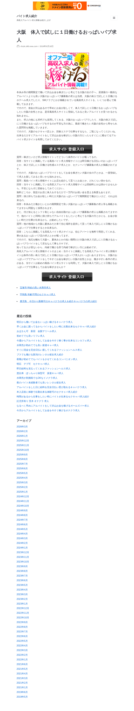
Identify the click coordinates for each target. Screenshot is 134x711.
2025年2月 (22, 487)
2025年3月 (22, 482)
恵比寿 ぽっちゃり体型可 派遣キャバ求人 (40, 373)
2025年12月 (23, 440)
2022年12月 (23, 608)
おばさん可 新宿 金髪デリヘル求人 (36, 331)
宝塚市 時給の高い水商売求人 (35, 287)
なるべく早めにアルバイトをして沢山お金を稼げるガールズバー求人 (53, 406)
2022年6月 (22, 636)
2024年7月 (22, 520)
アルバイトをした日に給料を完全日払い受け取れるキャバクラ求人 (52, 387)
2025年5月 (22, 473)
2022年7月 (22, 631)
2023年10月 (23, 561)
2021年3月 (22, 678)
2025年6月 (22, 468)
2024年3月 (22, 538)
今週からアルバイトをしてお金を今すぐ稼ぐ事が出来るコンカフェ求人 (54, 340)
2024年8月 (22, 515)
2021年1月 (22, 687)
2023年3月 (22, 594)
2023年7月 (22, 575)
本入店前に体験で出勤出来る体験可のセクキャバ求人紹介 (47, 392)
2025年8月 (22, 459)
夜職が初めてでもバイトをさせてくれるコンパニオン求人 (47, 359)
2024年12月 (23, 496)
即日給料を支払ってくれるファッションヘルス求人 (43, 368)
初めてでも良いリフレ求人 (31, 336)
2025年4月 (22, 478)
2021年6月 (22, 664)
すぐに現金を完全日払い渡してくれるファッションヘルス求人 (49, 350)
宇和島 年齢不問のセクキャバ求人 (38, 294)
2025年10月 (23, 450)
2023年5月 (22, 585)
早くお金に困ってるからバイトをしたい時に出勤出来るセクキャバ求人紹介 (56, 326)
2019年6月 (22, 692)
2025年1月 (22, 492)
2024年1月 (22, 547)
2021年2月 (22, 683)
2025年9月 (22, 454)
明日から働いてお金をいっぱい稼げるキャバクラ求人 (45, 322)
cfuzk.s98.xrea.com (29, 46)
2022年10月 (23, 617)
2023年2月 (22, 599)
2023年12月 (23, 552)
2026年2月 (22, 431)
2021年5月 (22, 669)
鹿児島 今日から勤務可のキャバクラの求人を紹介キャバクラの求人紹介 (58, 301)
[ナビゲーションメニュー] (114, 17)
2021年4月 (22, 673)
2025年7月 (22, 464)
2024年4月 (22, 533)
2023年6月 (22, 580)
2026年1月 (22, 436)
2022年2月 (22, 655)
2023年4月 (22, 589)
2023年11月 (23, 557)
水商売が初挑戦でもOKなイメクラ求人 (37, 378)
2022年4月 (22, 645)
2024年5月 (22, 529)
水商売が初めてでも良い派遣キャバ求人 (38, 345)
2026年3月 (22, 426)
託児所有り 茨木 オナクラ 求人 (33, 401)
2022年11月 (23, 613)
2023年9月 (22, 566)
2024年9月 (22, 510)
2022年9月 (22, 622)
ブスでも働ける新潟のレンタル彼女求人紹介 (40, 354)
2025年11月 (23, 445)
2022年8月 (22, 627)
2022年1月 (22, 659)
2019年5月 (22, 697)
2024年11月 (23, 501)
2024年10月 (23, 506)
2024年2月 (22, 543)
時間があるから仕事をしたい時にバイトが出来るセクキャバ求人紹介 (53, 396)
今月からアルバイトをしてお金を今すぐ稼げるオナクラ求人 (48, 410)
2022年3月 (22, 650)
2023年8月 (22, 571)
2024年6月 (22, 524)
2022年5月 (22, 641)
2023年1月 (22, 603)
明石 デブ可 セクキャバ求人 (33, 364)
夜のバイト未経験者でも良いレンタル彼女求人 (41, 382)
